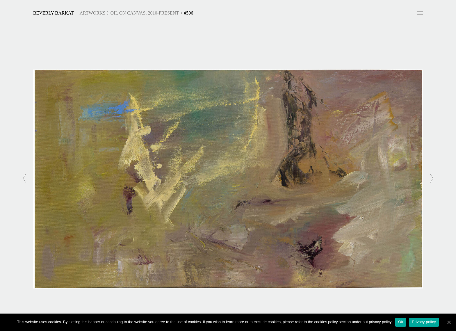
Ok (400, 322)
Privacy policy (424, 322)
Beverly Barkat (53, 12)
